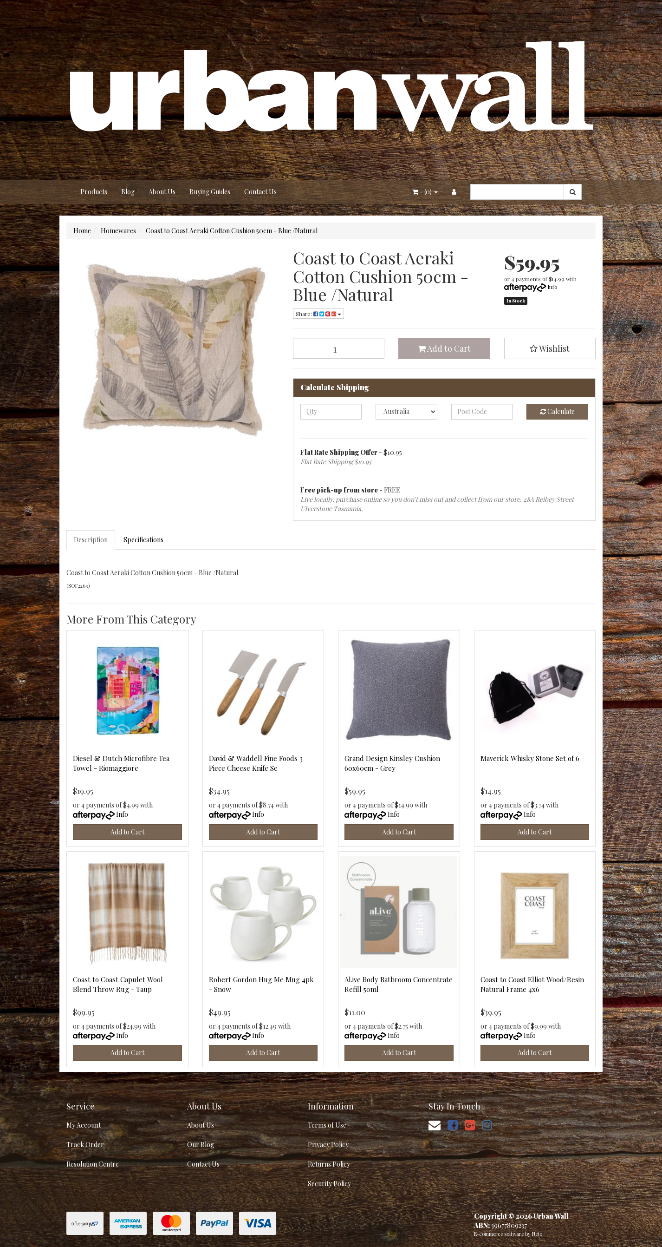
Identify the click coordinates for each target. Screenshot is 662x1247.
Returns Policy (329, 1164)
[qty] (331, 412)
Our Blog (200, 1144)
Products (93, 191)
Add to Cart (444, 348)
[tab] (91, 540)
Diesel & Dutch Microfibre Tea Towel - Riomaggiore (121, 763)
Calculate (557, 411)
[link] (453, 1124)
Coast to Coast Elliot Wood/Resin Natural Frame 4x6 (532, 984)
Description (91, 539)
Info (552, 286)
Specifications (143, 539)
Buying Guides (209, 191)
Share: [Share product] (318, 313)
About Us (162, 191)
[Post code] (482, 412)
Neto (537, 1233)
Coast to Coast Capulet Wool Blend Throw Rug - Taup (118, 984)
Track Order (85, 1144)
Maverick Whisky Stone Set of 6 (529, 758)
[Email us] (434, 1124)
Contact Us (260, 191)
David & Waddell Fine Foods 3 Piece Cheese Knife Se (256, 763)
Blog (128, 191)
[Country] (406, 412)
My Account (83, 1125)
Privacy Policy (328, 1144)
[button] (550, 348)
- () (425, 191)
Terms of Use (327, 1125)
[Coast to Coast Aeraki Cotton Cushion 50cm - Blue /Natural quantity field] (339, 348)
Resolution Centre (92, 1164)
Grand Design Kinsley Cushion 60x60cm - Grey (392, 763)
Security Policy (329, 1183)
